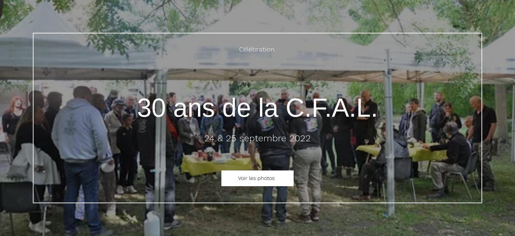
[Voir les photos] (257, 178)
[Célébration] (257, 49)
